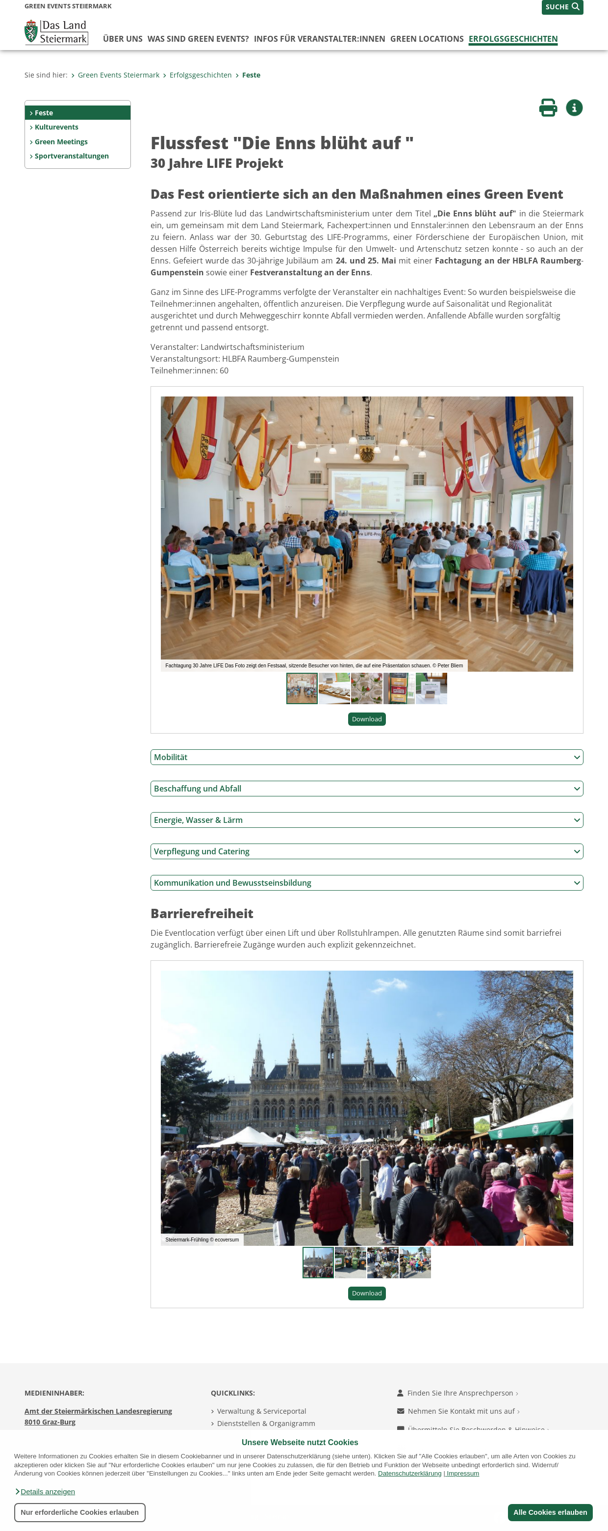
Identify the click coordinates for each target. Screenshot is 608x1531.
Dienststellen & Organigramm (266, 1423)
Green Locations (427, 38)
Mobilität (367, 757)
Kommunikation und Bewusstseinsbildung (367, 882)
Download (367, 718)
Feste (247, 74)
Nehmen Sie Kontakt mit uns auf (458, 1411)
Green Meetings (61, 141)
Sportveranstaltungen (72, 155)
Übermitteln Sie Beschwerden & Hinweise (473, 1429)
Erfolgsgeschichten (513, 38)
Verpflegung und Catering (367, 851)
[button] (44, 1492)
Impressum (463, 1473)
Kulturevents (56, 127)
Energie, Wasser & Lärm (367, 820)
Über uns (123, 38)
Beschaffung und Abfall (367, 788)
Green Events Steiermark (115, 74)
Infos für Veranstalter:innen (319, 38)
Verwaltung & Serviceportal (261, 1411)
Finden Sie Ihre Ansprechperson (457, 1393)
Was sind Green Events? (198, 38)
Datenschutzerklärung (410, 1473)
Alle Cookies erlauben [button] (550, 1512)
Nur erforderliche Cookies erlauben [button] (80, 1512)
